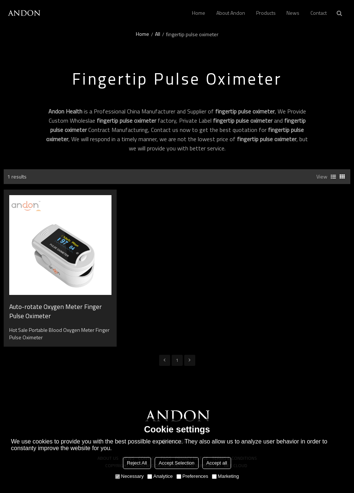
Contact (318, 13)
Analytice (160, 476)
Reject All (137, 463)
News (292, 13)
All (157, 34)
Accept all (216, 463)
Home (198, 13)
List (333, 176)
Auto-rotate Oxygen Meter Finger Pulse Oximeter (55, 311)
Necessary (129, 476)
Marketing (225, 476)
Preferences (192, 476)
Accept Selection (177, 463)
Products (266, 13)
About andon (230, 13)
